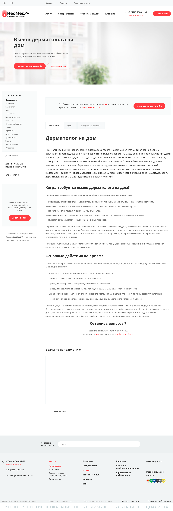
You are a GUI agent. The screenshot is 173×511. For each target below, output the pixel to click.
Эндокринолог (11, 144)
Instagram (11, 3)
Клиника (110, 13)
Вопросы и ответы (82, 3)
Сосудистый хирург (13, 124)
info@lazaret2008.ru (15, 469)
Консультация (21, 95)
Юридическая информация (123, 473)
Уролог (8, 127)
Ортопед (9, 120)
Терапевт (9, 103)
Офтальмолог (11, 130)
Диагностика (21, 156)
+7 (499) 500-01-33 (137, 12)
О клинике (50, 3)
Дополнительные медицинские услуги (21, 165)
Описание (54, 125)
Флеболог (9, 148)
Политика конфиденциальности (127, 466)
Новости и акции (89, 13)
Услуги (49, 13)
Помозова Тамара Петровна (65, 388)
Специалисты (66, 13)
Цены (70, 125)
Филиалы (87, 479)
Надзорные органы (70, 501)
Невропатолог (11, 134)
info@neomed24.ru (124, 334)
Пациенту (64, 3)
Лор (7, 110)
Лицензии (53, 501)
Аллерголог (10, 113)
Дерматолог (11, 100)
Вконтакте (4, 3)
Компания (88, 461)
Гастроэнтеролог (12, 117)
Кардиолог (10, 107)
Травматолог (11, 137)
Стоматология (12, 174)
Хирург (8, 141)
